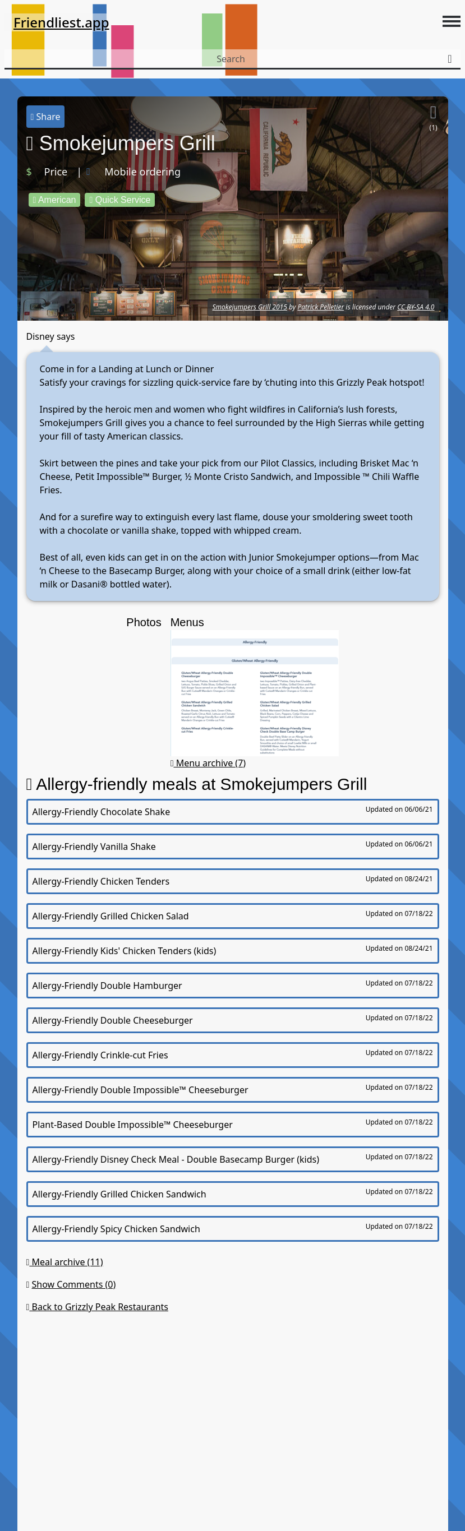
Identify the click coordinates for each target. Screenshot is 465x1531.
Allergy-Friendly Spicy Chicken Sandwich (233, 1228)
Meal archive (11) (64, 1262)
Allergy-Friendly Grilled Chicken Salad (233, 915)
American (54, 200)
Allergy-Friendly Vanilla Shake (233, 846)
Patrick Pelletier (320, 307)
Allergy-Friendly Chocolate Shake (233, 811)
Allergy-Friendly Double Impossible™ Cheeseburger (233, 1089)
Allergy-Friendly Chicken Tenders (233, 880)
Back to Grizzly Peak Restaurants (97, 1307)
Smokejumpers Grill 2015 (249, 307)
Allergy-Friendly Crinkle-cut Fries (233, 1054)
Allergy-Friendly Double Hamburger (233, 985)
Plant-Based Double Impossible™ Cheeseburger (233, 1124)
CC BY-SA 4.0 (415, 307)
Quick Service (119, 200)
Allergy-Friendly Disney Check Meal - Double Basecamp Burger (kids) (233, 1158)
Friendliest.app (61, 22)
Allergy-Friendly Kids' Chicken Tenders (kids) (233, 950)
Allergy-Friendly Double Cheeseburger (233, 1019)
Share (46, 116)
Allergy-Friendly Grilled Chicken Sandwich (233, 1193)
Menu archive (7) (208, 763)
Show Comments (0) (74, 1284)
